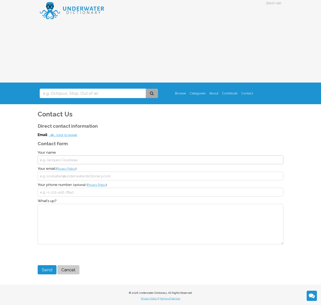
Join (278, 2)
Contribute (229, 93)
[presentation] (69, 255)
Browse (180, 93)
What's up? (47, 201)
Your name (47, 152)
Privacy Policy (66, 168)
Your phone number (72, 184)
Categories (198, 93)
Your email (57, 168)
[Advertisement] (160, 51)
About (213, 93)
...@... (63, 135)
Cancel (68, 269)
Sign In (270, 2)
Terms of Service (170, 298)
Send (47, 269)
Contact (247, 93)
